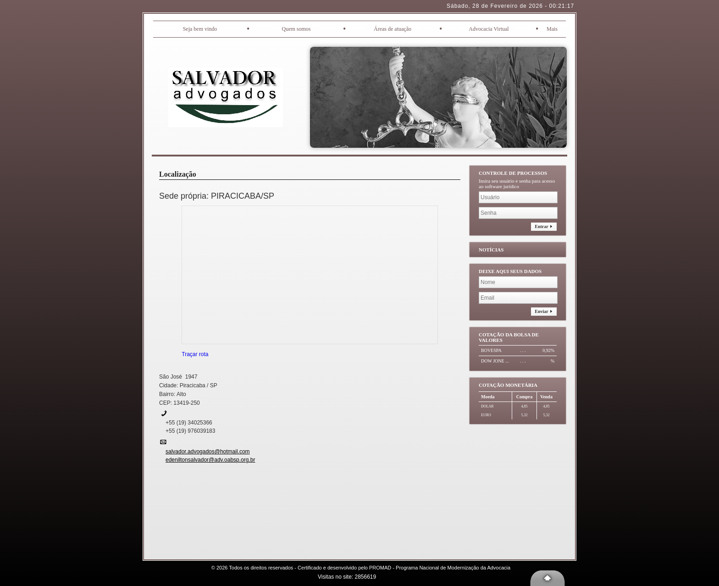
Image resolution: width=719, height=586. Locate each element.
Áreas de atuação (392, 29)
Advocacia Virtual (489, 29)
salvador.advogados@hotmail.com (208, 451)
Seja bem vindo (200, 29)
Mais (552, 29)
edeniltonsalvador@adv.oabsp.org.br (210, 460)
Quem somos (296, 29)
